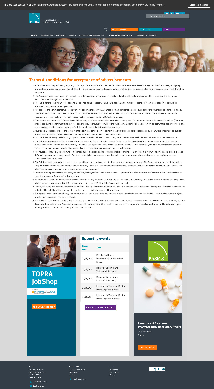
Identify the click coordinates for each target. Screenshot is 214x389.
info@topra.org (38, 386)
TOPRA (55, 20)
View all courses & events (100, 307)
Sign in (166, 29)
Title (98, 247)
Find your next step (44, 306)
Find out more (147, 347)
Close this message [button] (199, 5)
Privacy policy (114, 372)
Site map (112, 375)
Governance (113, 370)
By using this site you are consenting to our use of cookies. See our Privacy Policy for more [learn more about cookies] (117, 5)
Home (111, 367)
